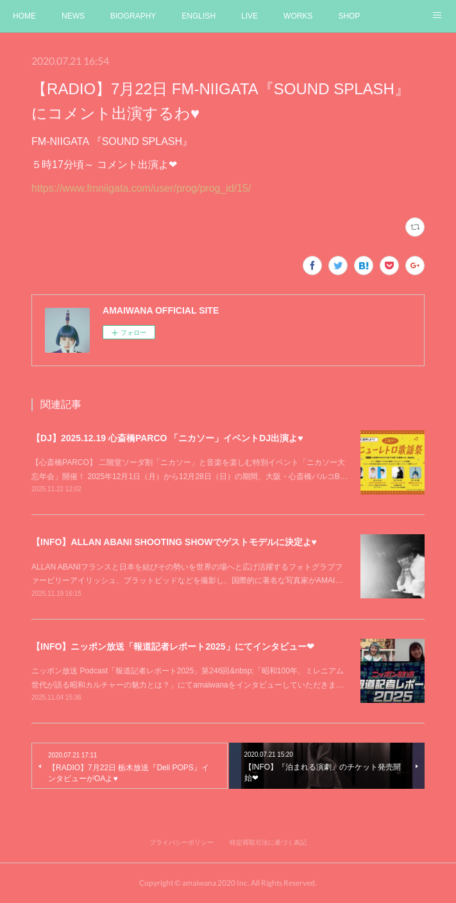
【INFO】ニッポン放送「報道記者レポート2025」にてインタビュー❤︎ (172, 646)
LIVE (249, 16)
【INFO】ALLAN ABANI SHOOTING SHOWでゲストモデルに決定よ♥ (174, 542)
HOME (24, 16)
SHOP (349, 16)
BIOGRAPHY (133, 16)
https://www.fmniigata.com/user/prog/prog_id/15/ (141, 188)
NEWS (73, 16)
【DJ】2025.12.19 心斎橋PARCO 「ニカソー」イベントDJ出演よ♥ (167, 438)
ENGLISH (198, 16)
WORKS (297, 16)
